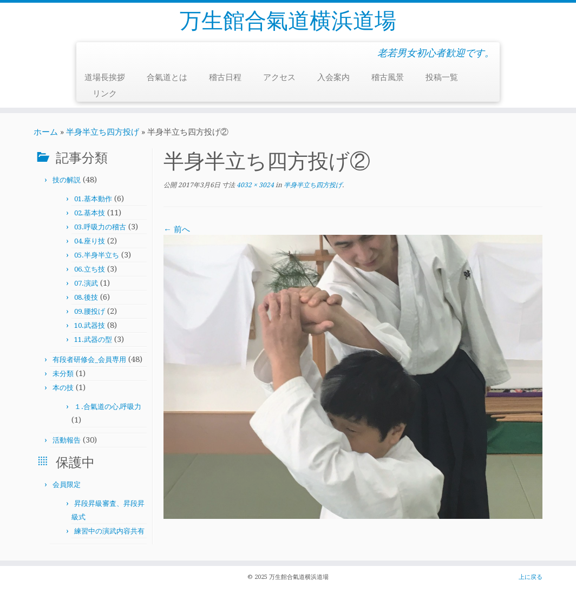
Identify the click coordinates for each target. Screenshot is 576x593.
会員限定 (67, 484)
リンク (105, 93)
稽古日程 (225, 77)
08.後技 (86, 297)
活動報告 (67, 440)
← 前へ (176, 229)
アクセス (279, 77)
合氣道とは (167, 77)
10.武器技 (89, 325)
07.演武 (86, 283)
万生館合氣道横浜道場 (288, 21)
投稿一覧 (442, 77)
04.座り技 (89, 241)
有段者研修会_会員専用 (89, 359)
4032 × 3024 (254, 185)
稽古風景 (387, 77)
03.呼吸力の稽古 (100, 227)
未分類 (63, 374)
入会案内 (333, 77)
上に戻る (530, 577)
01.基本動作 (93, 199)
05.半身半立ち (96, 255)
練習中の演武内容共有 (109, 531)
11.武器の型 (93, 339)
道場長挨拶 (104, 77)
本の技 (63, 388)
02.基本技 (89, 213)
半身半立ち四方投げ (102, 132)
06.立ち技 (89, 269)
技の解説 (67, 180)
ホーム (46, 132)
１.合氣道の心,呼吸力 (107, 407)
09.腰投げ (89, 311)
